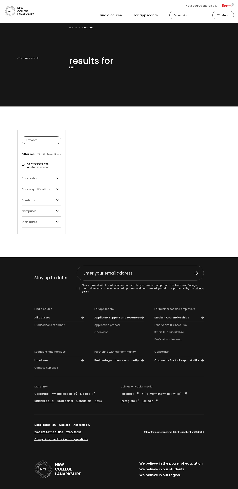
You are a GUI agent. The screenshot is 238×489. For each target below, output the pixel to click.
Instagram (130, 401)
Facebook (130, 394)
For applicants (104, 309)
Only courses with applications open (38, 165)
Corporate (161, 352)
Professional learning (167, 339)
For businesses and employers (174, 309)
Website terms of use (48, 432)
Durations (41, 200)
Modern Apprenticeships (179, 318)
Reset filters (52, 154)
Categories (41, 178)
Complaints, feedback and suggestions (61, 439)
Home (73, 27)
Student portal (44, 401)
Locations (59, 360)
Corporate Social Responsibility (179, 360)
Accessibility (81, 425)
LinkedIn (150, 401)
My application (64, 394)
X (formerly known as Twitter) (164, 394)
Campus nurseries (46, 368)
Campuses (41, 211)
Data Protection (45, 425)
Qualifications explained (49, 325)
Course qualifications (41, 189)
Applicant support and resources (119, 318)
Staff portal (65, 401)
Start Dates (41, 222)
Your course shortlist (201, 5)
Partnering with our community (115, 352)
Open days (101, 332)
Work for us (73, 432)
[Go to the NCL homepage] (19, 11)
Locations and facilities (50, 352)
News (98, 401)
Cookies (64, 425)
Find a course (43, 309)
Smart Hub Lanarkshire (169, 332)
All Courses (59, 318)
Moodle (87, 394)
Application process (107, 325)
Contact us (83, 401)
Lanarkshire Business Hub (170, 325)
